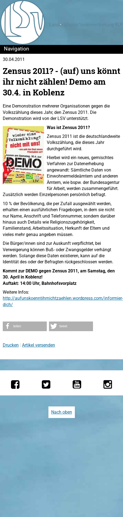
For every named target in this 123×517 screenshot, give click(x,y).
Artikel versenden (38, 345)
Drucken (11, 345)
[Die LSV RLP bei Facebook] (15, 384)
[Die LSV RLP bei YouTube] (77, 384)
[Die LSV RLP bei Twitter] (46, 384)
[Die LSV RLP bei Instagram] (107, 384)
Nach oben (61, 412)
